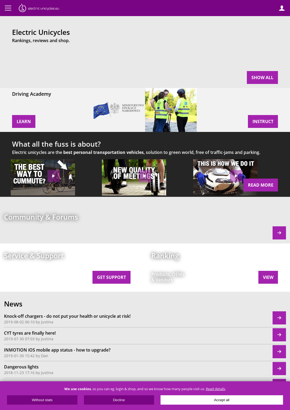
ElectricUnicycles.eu (39, 8)
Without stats (42, 400)
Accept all (221, 400)
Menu (8, 8)
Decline (119, 400)
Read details (215, 389)
